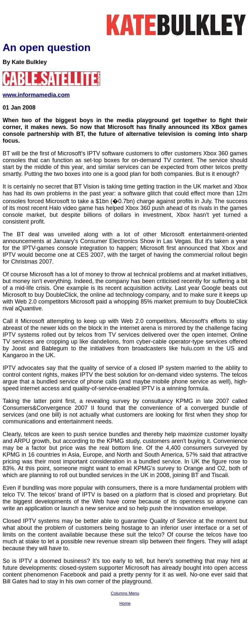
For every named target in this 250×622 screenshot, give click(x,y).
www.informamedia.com (36, 95)
